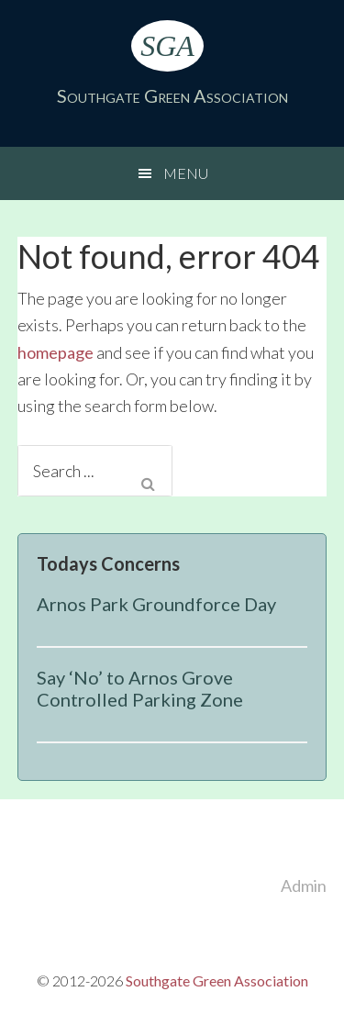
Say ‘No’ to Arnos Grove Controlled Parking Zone (140, 688)
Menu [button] (185, 173)
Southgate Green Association (172, 95)
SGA (167, 45)
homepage (55, 352)
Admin (304, 885)
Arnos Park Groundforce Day (156, 604)
